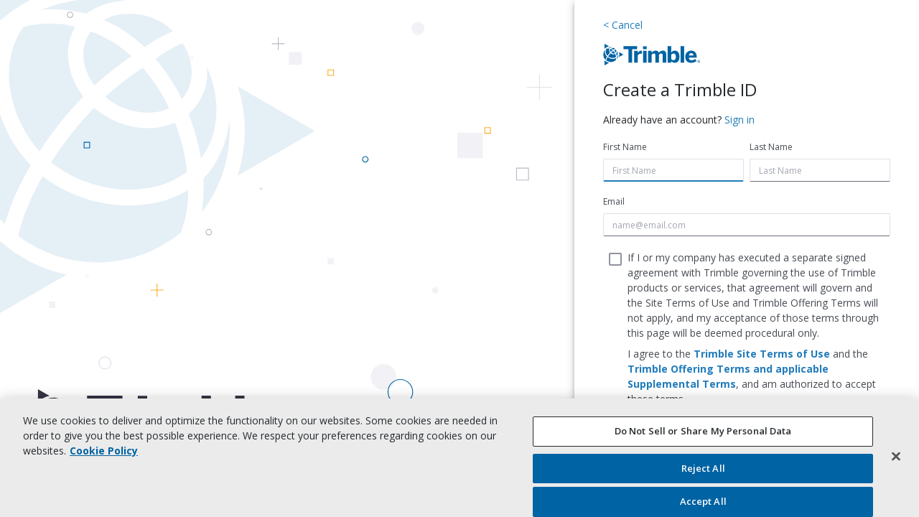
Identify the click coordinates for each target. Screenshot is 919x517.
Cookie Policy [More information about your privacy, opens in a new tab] (104, 450)
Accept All (703, 501)
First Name (625, 147)
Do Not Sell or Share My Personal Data (703, 430)
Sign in (739, 119)
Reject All (703, 468)
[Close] (896, 456)
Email (614, 201)
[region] (459, 458)
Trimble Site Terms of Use (762, 353)
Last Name (771, 147)
